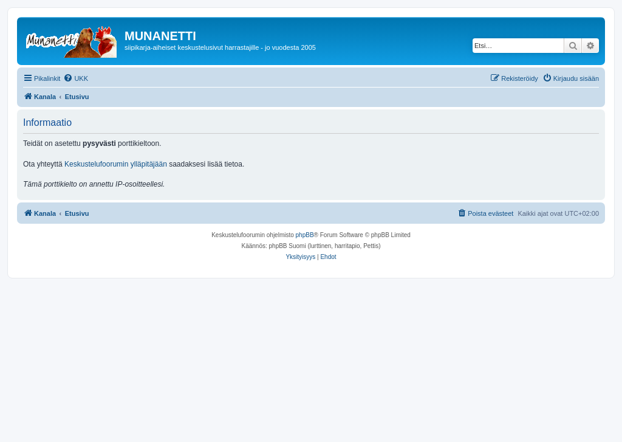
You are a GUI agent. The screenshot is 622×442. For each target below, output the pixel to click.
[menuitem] (75, 78)
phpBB (305, 235)
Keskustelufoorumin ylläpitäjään (115, 164)
